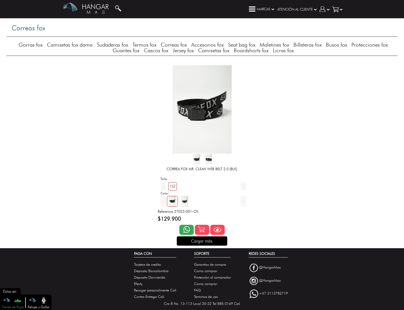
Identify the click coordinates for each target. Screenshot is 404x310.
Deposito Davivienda (149, 277)
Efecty (138, 284)
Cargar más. (202, 241)
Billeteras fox (307, 44)
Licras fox (283, 50)
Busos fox (336, 44)
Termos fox (144, 44)
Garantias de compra (210, 264)
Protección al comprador (212, 277)
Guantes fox (126, 50)
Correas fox (174, 44)
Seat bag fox (241, 44)
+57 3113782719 (273, 293)
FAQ (197, 290)
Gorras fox (31, 44)
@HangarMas (270, 267)
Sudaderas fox (112, 44)
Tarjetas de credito (147, 264)
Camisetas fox (213, 50)
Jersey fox (183, 50)
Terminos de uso (206, 297)
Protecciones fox (369, 44)
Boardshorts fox (251, 50)
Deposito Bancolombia (151, 271)
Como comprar (205, 271)
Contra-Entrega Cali (149, 297)
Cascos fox (156, 50)
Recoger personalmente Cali (155, 290)
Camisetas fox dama (69, 44)
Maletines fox (274, 44)
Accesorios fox (207, 44)
